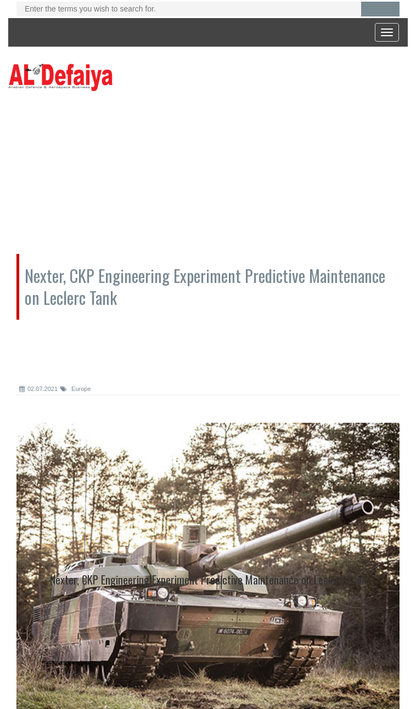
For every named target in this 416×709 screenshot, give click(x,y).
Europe (75, 388)
